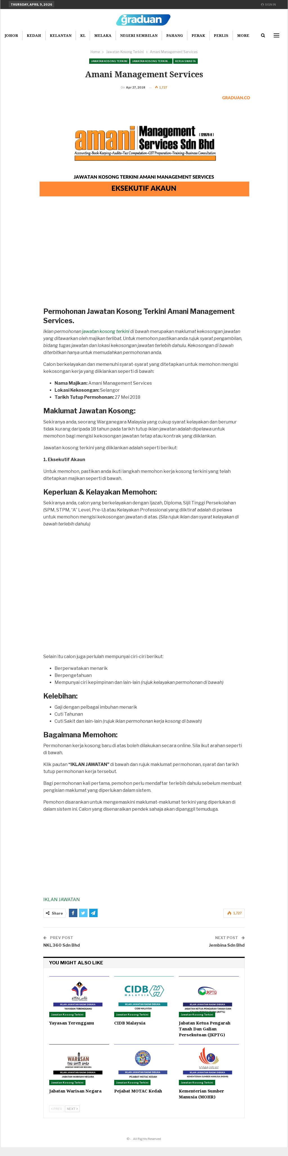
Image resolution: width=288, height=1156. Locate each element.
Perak (198, 35)
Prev (56, 1117)
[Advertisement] (144, 270)
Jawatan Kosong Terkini (109, 61)
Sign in (268, 4)
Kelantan (60, 35)
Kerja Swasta (185, 61)
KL (83, 35)
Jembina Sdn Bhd (227, 953)
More (243, 35)
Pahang (174, 35)
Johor (11, 35)
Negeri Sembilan (139, 35)
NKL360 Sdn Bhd (61, 953)
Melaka (102, 35)
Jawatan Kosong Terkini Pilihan (152, 61)
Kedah (34, 35)
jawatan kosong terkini (105, 340)
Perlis (221, 35)
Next (72, 1117)
